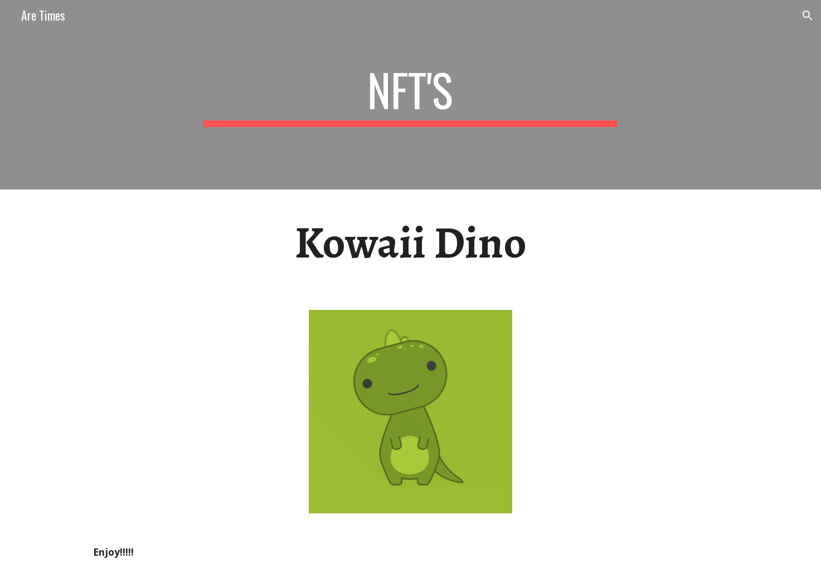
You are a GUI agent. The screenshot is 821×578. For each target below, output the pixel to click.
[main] (411, 95)
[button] (807, 15)
